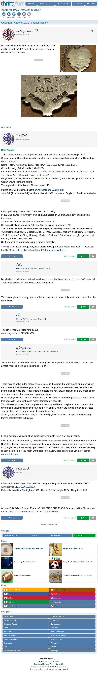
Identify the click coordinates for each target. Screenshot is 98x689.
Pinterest (55, 594)
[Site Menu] (31, 4)
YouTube (9, 598)
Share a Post (57, 606)
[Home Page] (12, 1)
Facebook (9, 594)
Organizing (8, 643)
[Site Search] (91, 4)
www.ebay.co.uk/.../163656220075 (18, 487)
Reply (12, 256)
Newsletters (56, 602)
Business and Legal (11, 620)
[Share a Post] (63, 4)
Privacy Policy (48, 664)
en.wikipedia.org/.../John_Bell (49, 190)
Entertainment (9, 631)
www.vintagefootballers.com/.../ (38, 221)
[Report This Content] (93, 256)
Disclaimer (38, 664)
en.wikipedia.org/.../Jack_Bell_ (16, 211)
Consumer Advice (10, 535)
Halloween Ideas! (12, 590)
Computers (55, 620)
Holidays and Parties (58, 635)
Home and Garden (11, 639)
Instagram (56, 598)
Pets (5, 647)
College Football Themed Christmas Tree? (77, 562)
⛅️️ (66, 667)
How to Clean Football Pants (73, 548)
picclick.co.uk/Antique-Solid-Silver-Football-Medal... (34, 511)
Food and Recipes (57, 631)
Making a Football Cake (22, 575)
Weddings (54, 651)
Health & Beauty (10, 635)
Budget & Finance (57, 616)
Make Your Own (56, 639)
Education (54, 628)
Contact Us (60, 664)
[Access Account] (78, 4)
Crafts (6, 628)
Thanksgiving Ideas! (59, 590)
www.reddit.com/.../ (10, 454)
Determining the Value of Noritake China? (28, 548)
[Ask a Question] (46, 4)
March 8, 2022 (79, 535)
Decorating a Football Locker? (24, 562)
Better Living (8, 616)
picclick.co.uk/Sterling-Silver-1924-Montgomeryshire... (39, 250)
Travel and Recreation (12, 651)
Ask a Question (11, 606)
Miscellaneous (56, 535)
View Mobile (55, 661)
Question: (24, 22)
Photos (53, 647)
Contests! (9, 602)
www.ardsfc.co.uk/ (39, 175)
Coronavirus (55, 624)
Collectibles (34, 535)
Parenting (54, 643)
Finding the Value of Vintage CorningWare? (78, 575)
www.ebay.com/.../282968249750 (18, 333)
